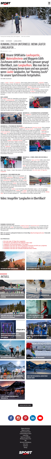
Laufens (18, 190)
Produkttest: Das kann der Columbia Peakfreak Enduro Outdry (20, 248)
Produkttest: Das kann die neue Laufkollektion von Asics (18, 247)
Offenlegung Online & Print (25, 439)
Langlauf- (32, 91)
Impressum (25, 446)
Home (2, 41)
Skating (29, 87)
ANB (25, 440)
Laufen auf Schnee (5, 131)
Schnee (11, 82)
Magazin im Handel (25, 430)
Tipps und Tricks (35, 160)
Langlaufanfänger (10, 100)
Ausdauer (24, 191)
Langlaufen (17, 41)
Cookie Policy (25, 435)
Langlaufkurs (25, 65)
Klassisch (21, 177)
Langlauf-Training (24, 225)
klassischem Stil (35, 225)
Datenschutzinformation (25, 432)
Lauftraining (9, 177)
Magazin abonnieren (25, 428)
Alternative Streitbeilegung (25, 442)
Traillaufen (7, 146)
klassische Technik (36, 127)
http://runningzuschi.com (37, 233)
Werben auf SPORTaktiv (25, 437)
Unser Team (25, 444)
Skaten (15, 183)
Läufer (10, 71)
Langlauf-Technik (34, 88)
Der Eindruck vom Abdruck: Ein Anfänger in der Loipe (17, 242)
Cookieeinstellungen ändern (25, 433)
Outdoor (9, 41)
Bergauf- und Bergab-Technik (14, 140)
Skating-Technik (29, 129)
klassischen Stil (7, 180)
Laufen (6, 82)
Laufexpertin (32, 55)
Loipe (24, 165)
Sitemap (25, 447)
